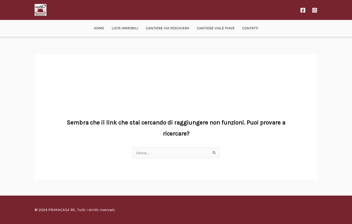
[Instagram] (314, 10)
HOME (99, 28)
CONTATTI (250, 28)
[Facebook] (303, 10)
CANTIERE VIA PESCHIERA (167, 28)
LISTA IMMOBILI (125, 28)
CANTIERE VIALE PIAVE (216, 28)
